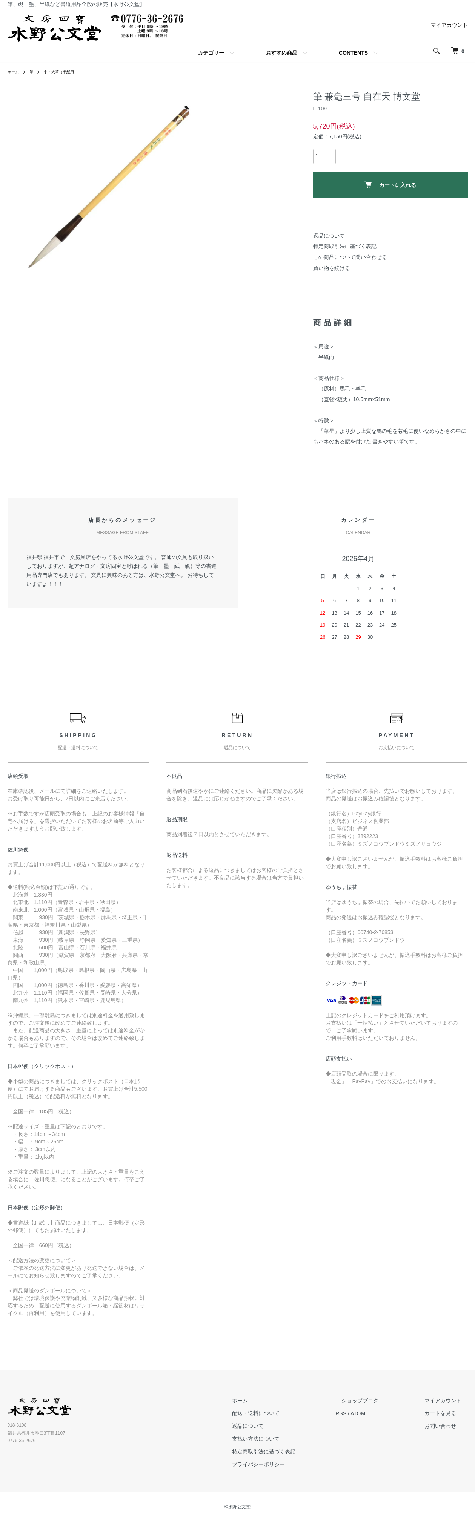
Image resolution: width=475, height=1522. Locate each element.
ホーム (14, 71)
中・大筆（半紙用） (67, 71)
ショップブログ (378, 1401)
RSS (365, 1413)
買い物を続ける (331, 268)
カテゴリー (211, 53)
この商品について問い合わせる (350, 257)
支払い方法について (286, 1439)
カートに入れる (390, 184)
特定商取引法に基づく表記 (345, 246)
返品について (329, 236)
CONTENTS (353, 53)
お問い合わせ (447, 1426)
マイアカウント (449, 25)
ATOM (382, 1413)
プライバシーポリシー (289, 1464)
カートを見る (447, 1413)
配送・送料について (286, 1413)
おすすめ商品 (281, 53)
